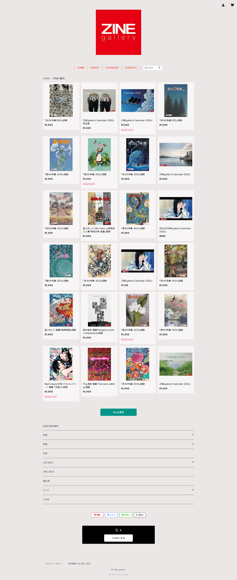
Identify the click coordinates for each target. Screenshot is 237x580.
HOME (81, 67)
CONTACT (131, 67)
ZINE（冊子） (49, 471)
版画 (45, 444)
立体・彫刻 (48, 462)
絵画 (45, 435)
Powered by (118, 574)
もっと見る (118, 412)
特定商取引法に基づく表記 (79, 563)
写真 (45, 453)
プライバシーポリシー (54, 563)
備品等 (46, 481)
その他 (46, 499)
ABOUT (95, 67)
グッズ (46, 490)
